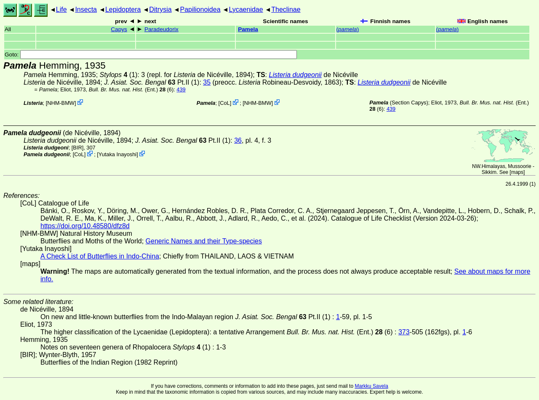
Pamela (248, 29)
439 (180, 89)
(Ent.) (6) (131, 89)
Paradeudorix (161, 29)
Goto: (151, 54)
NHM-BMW (61, 103)
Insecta (86, 9)
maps (517, 172)
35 (207, 82)
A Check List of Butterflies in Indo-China (99, 256)
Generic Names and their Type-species (204, 241)
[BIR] (77, 147)
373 (404, 332)
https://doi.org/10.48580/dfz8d (85, 225)
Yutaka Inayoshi (117, 154)
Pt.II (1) (151, 82)
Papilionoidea (200, 9)
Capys (119, 29)
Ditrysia (160, 9)
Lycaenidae (246, 9)
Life (61, 9)
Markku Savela (371, 386)
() (347, 29)
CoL (224, 103)
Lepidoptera (123, 9)
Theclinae (285, 9)
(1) (119, 74)
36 (238, 140)
